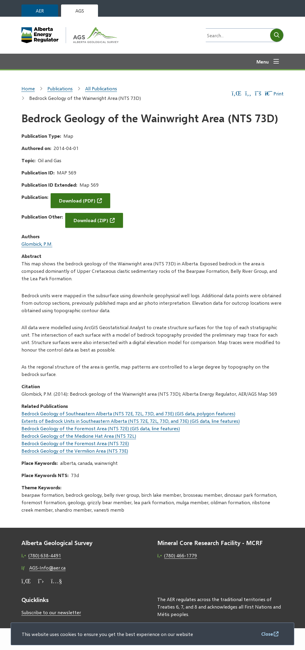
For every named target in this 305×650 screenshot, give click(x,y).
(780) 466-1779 (180, 555)
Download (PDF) (77, 200)
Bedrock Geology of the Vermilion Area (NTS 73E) (74, 451)
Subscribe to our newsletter (51, 612)
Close (267, 634)
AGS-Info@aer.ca (47, 567)
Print (274, 93)
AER (40, 10)
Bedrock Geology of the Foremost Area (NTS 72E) (75, 443)
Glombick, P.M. (36, 244)
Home (28, 88)
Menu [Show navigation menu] (262, 61)
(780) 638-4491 (44, 555)
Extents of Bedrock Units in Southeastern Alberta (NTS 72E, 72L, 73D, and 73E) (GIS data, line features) (130, 421)
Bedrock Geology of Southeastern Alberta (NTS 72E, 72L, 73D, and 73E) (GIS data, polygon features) (128, 413)
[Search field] (236, 35)
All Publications (101, 88)
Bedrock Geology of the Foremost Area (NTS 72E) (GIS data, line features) (100, 428)
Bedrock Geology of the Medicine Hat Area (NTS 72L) (78, 436)
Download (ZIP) (91, 220)
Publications (60, 88)
